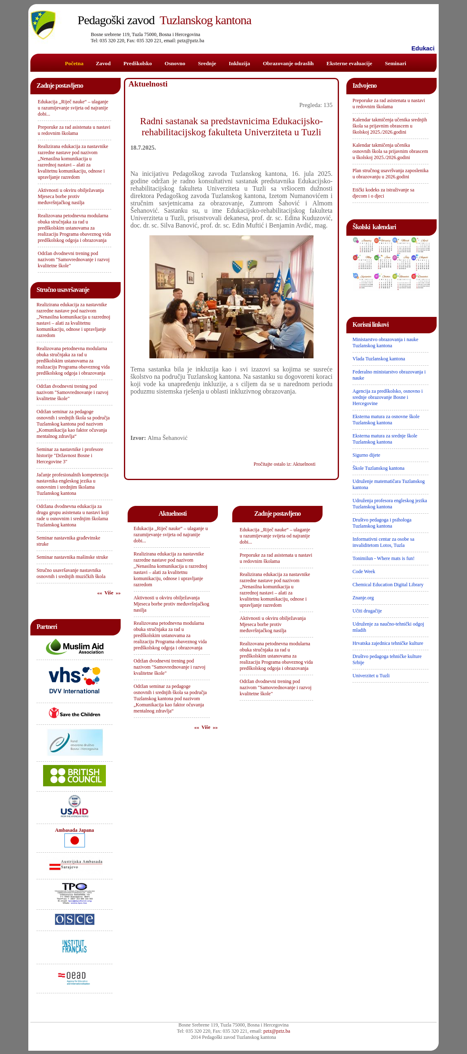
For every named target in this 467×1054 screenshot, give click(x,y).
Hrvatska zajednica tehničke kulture (388, 643)
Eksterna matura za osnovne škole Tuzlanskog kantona (386, 420)
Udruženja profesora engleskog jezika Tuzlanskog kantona (390, 504)
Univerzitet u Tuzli (371, 675)
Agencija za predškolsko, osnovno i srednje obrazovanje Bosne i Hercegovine (388, 397)
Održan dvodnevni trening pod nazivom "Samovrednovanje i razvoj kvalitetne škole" (74, 259)
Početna (74, 63)
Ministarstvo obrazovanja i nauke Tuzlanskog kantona (385, 342)
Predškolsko (138, 63)
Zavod (103, 63)
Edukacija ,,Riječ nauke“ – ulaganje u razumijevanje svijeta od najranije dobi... (73, 108)
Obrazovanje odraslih (288, 63)
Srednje (207, 63)
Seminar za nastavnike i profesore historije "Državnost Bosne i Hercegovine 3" (70, 455)
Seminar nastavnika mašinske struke (72, 557)
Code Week (364, 571)
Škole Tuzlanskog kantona (379, 468)
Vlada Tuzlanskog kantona (379, 359)
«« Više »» (109, 593)
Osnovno (175, 63)
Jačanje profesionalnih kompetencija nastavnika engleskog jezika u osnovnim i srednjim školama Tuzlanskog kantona (72, 484)
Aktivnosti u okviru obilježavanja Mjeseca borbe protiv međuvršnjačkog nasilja (71, 196)
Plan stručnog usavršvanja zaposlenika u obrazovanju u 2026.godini (390, 174)
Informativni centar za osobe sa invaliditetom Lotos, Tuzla (383, 542)
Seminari (395, 63)
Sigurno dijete (366, 455)
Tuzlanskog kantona (164, 20)
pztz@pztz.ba (276, 1031)
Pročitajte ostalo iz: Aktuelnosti (285, 464)
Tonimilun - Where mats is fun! (383, 558)
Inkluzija (239, 63)
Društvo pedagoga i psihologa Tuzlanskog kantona (382, 523)
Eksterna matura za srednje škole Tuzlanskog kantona (385, 439)
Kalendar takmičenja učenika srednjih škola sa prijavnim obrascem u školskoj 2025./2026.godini (390, 126)
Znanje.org (363, 598)
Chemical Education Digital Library (388, 584)
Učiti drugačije (367, 611)
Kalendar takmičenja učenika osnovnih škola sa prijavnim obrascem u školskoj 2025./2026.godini (390, 151)
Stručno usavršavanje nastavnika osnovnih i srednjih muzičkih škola (71, 573)
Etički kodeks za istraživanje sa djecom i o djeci (383, 193)
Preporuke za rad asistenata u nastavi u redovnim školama (74, 130)
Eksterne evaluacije (349, 63)
